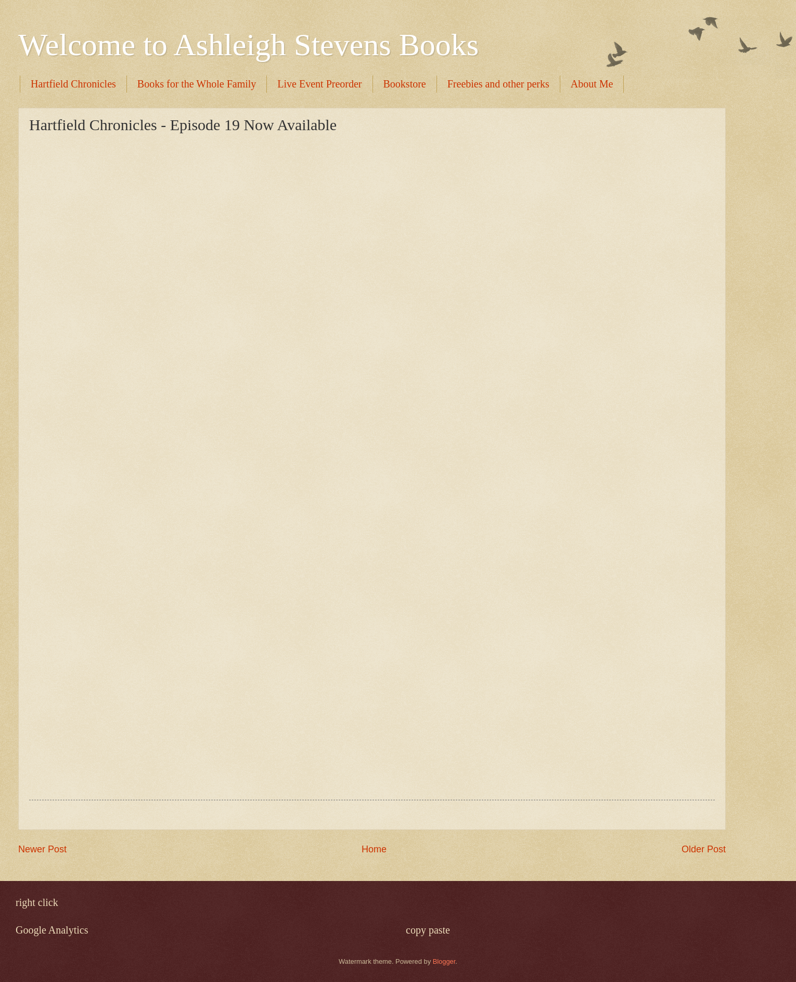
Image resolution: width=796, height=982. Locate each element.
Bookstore (404, 84)
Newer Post (42, 849)
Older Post (704, 849)
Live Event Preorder (319, 84)
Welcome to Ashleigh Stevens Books (248, 45)
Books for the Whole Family (196, 84)
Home (374, 849)
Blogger (444, 961)
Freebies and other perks (498, 84)
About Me (592, 84)
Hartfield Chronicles (73, 84)
